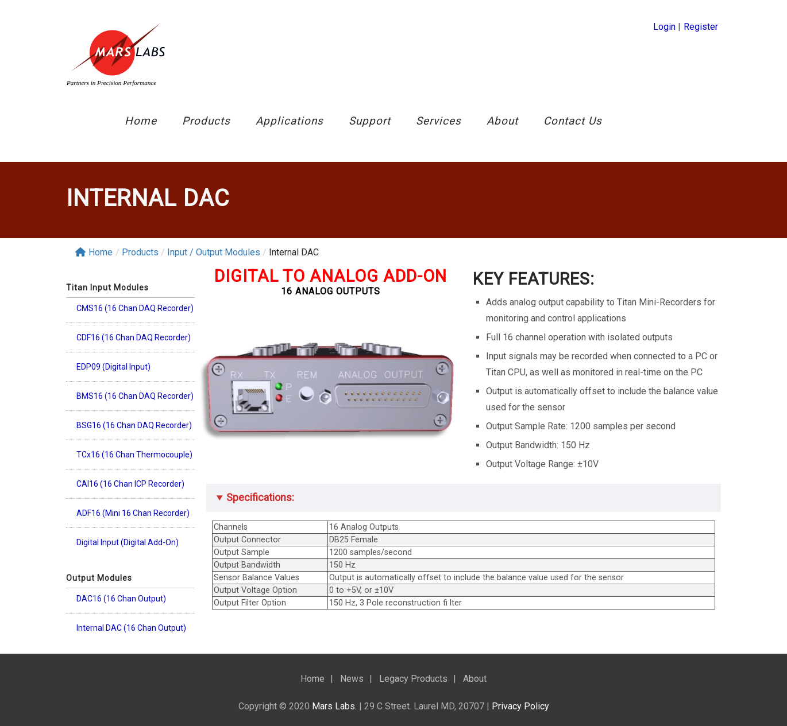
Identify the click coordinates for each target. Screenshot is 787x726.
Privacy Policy (520, 706)
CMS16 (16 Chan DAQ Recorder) (135, 308)
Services (438, 120)
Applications (289, 120)
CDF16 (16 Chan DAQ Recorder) (133, 337)
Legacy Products (413, 678)
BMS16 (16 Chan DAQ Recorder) (135, 396)
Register (701, 26)
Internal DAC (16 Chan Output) (131, 627)
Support (370, 120)
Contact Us (572, 120)
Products (206, 120)
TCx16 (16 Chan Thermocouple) (134, 454)
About (502, 120)
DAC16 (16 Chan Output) (121, 598)
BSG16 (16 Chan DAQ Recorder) (134, 425)
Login (664, 26)
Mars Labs (333, 706)
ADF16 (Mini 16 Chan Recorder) (133, 513)
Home (141, 120)
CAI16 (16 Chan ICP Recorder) (130, 483)
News (352, 678)
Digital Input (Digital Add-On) (127, 542)
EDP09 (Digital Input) (113, 366)
